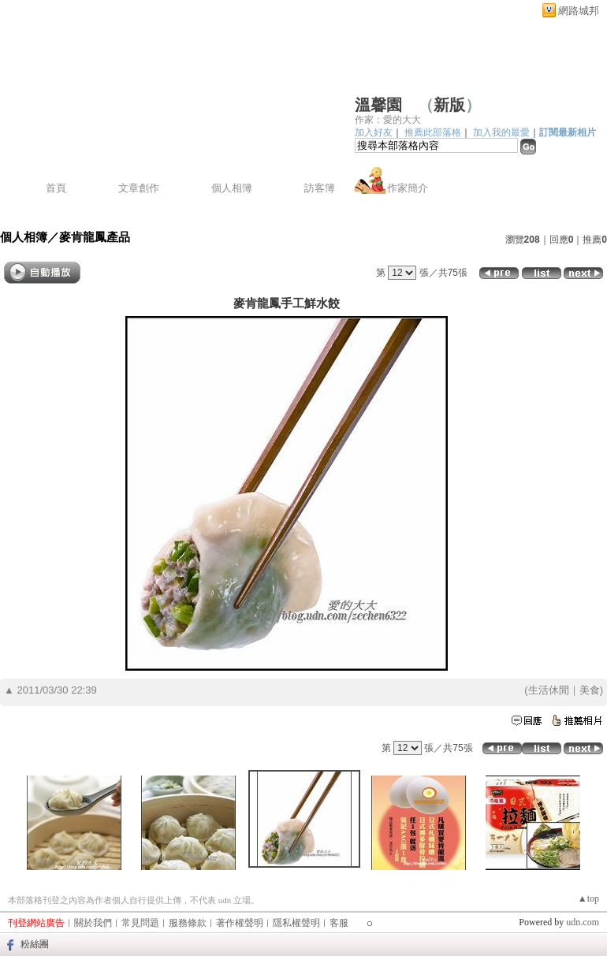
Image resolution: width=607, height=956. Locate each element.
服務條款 (188, 922)
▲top (588, 898)
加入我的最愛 (501, 132)
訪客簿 (319, 188)
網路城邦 (578, 11)
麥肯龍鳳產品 (94, 237)
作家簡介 (407, 188)
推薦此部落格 (432, 132)
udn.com (582, 922)
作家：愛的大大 (388, 119)
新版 (449, 104)
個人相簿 (231, 188)
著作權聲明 (239, 922)
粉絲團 (34, 944)
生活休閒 (548, 690)
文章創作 (138, 188)
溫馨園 (378, 104)
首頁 (56, 188)
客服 (339, 922)
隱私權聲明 (296, 922)
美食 (589, 690)
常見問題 (140, 922)
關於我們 (93, 922)
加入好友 (374, 132)
